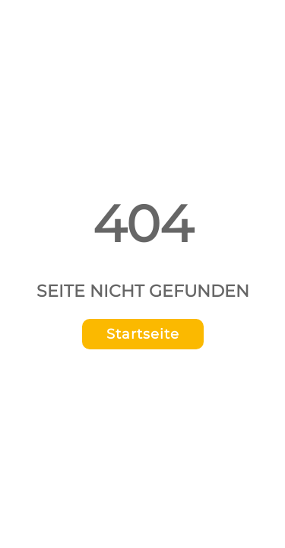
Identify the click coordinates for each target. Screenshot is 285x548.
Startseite (142, 334)
